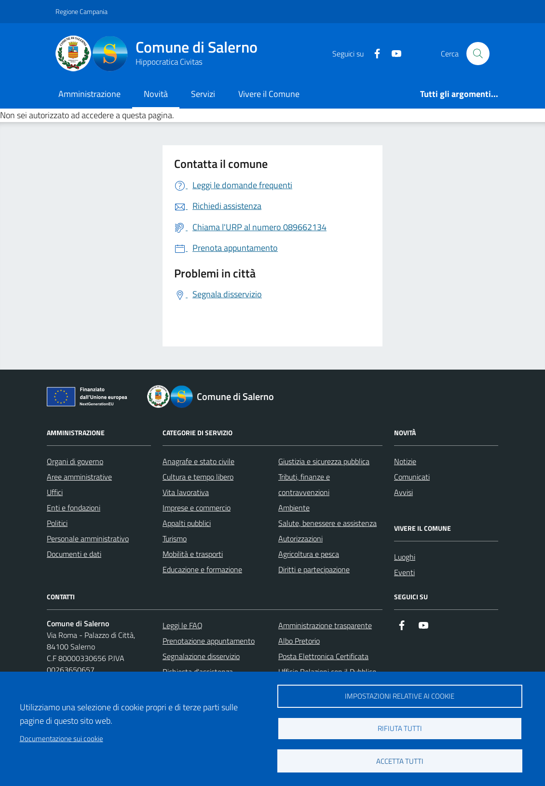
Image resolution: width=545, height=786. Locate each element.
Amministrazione (89, 93)
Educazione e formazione (202, 569)
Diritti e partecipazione (314, 569)
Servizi (203, 93)
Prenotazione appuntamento (209, 641)
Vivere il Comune (269, 93)
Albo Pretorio (299, 641)
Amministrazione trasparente (325, 625)
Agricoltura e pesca (308, 554)
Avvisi (403, 492)
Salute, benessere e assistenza (327, 523)
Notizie (405, 461)
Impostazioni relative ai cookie (399, 696)
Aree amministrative (79, 477)
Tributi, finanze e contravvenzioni (304, 484)
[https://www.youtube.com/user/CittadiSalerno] (392, 54)
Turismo (175, 538)
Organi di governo (75, 461)
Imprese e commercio (197, 507)
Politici (57, 523)
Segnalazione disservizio (201, 656)
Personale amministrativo (88, 538)
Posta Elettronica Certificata (323, 656)
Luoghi (404, 557)
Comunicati (412, 477)
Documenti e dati (74, 554)
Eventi (404, 572)
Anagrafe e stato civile (198, 461)
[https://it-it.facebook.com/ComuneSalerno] (373, 54)
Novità (156, 93)
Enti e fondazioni (73, 507)
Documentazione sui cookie (61, 738)
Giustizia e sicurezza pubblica (323, 461)
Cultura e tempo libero (198, 477)
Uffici (55, 492)
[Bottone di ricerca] (478, 53)
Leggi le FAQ (183, 625)
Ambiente (294, 507)
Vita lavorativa (186, 492)
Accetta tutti (399, 761)
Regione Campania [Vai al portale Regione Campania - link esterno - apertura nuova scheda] (81, 11)
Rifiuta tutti (400, 728)
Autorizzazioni (300, 538)
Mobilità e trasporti (193, 554)
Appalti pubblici (187, 523)
